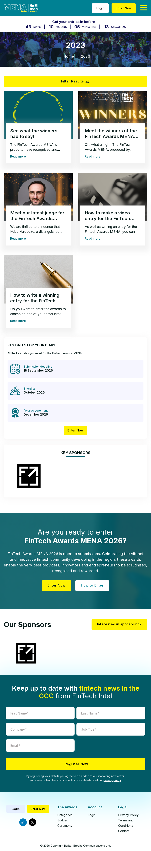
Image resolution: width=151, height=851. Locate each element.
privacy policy (112, 780)
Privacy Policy (128, 815)
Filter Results (72, 81)
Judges (62, 820)
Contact (123, 831)
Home (68, 56)
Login (100, 8)
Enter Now (124, 8)
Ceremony (64, 825)
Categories (64, 815)
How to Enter (92, 585)
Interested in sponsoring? (119, 624)
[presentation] (111, 746)
